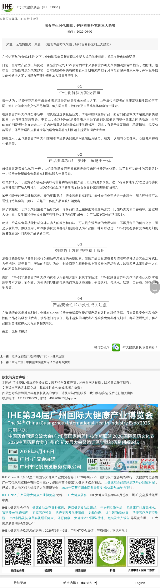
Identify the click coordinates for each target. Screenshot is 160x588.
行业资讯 (32, 18)
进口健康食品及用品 (82, 507)
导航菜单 (20, 582)
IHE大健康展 (125, 347)
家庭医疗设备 (42, 512)
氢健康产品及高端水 (140, 507)
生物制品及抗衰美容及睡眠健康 (31, 518)
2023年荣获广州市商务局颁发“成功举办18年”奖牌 (95, 487)
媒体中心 (18, 18)
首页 (6, 18)
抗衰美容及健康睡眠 (70, 512)
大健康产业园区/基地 (89, 518)
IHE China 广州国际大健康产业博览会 (28, 495)
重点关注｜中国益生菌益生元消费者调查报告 (41, 362)
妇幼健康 (95, 512)
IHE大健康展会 (76, 495)
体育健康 (64, 518)
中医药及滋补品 (111, 507)
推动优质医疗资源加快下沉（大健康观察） (39, 356)
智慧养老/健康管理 (15, 512)
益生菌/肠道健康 (116, 512)
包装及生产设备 (119, 518)
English (140, 583)
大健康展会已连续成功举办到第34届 (129, 482)
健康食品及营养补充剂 (48, 507)
